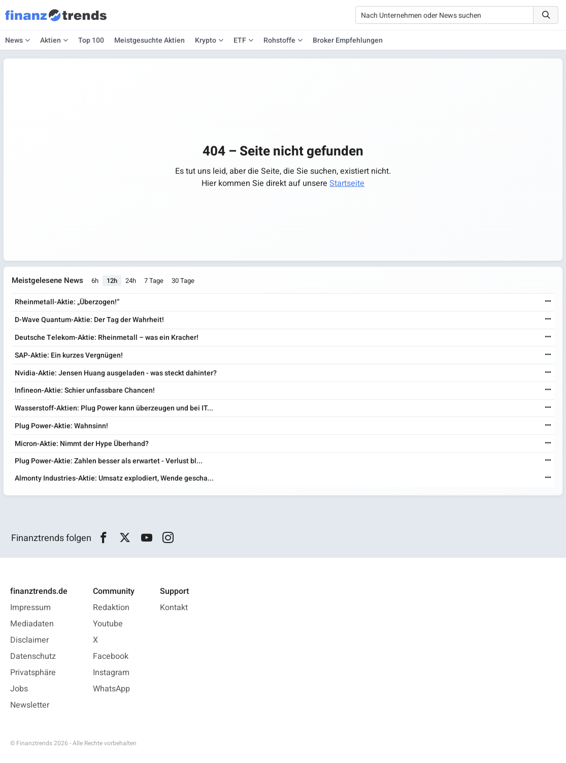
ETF (240, 40)
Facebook (110, 656)
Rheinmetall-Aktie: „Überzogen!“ (67, 302)
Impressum (30, 607)
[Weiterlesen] (548, 302)
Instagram (111, 672)
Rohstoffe (279, 40)
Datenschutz (33, 656)
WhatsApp (111, 689)
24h (130, 280)
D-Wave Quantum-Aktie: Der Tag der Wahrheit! (89, 319)
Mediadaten (32, 624)
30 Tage (183, 280)
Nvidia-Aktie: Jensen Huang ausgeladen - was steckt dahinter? (116, 373)
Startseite (346, 183)
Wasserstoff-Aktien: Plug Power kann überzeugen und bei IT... (114, 408)
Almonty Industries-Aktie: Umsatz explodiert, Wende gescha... (114, 478)
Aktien (50, 40)
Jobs (19, 689)
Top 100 (91, 40)
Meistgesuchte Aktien (149, 40)
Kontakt (174, 607)
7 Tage (153, 280)
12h (112, 280)
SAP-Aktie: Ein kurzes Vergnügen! (69, 355)
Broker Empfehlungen (348, 40)
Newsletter (29, 705)
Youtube (108, 624)
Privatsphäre (33, 672)
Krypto (205, 40)
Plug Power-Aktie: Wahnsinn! (61, 426)
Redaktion (111, 607)
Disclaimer (29, 640)
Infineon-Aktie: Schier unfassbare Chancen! (85, 390)
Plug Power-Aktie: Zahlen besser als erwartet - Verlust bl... (109, 461)
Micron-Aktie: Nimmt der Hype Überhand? (82, 443)
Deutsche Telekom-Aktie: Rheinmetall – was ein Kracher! (106, 337)
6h (94, 280)
